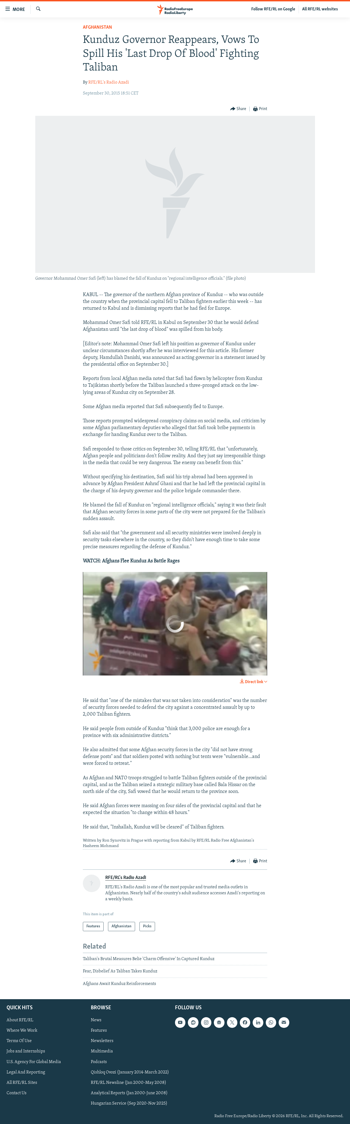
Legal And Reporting (26, 1072)
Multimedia (102, 1051)
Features (99, 1031)
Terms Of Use (19, 1041)
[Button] (238, 109)
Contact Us (17, 1093)
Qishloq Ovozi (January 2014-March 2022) (130, 1072)
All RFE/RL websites (320, 9)
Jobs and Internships (26, 1051)
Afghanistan (97, 27)
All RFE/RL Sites (22, 1083)
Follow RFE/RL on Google (273, 9)
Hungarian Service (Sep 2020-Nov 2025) (129, 1103)
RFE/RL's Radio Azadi (108, 82)
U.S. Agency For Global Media (34, 1062)
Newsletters (102, 1041)
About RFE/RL (20, 1020)
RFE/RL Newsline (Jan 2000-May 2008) (128, 1083)
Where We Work (22, 1031)
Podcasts (99, 1062)
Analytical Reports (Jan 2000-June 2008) (129, 1093)
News (96, 1020)
